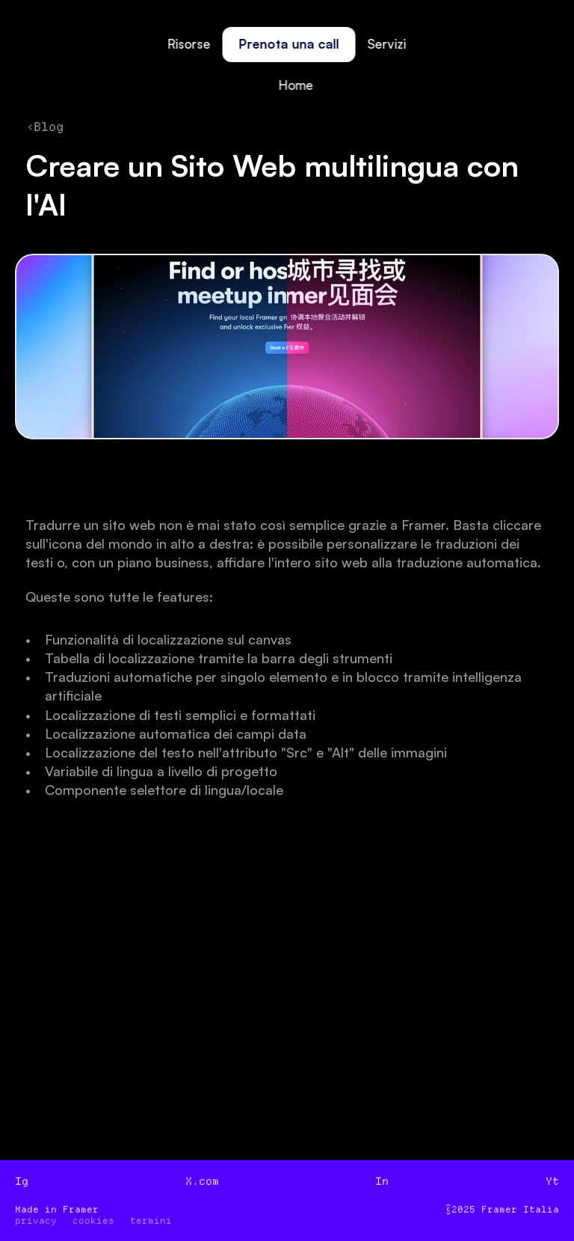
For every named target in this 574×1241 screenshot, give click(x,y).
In (382, 1181)
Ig (21, 1181)
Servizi (387, 44)
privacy (36, 1220)
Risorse (189, 44)
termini (151, 1220)
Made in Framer (57, 1209)
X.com (202, 1181)
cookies (93, 1220)
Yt (552, 1181)
